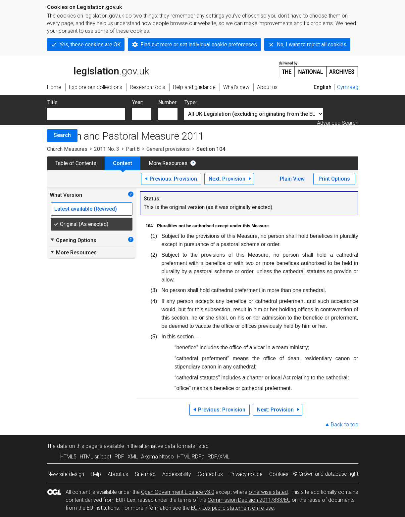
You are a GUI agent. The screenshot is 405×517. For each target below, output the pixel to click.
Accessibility (176, 474)
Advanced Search (337, 123)
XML (132, 456)
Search (62, 135)
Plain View (292, 179)
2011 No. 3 (106, 149)
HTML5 (68, 456)
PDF (119, 456)
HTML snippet (95, 456)
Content (122, 163)
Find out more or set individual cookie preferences (198, 44)
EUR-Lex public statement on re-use (232, 508)
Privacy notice (246, 474)
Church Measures (67, 149)
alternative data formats (167, 446)
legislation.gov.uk (98, 68)
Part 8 (133, 149)
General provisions (168, 149)
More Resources (168, 163)
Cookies (278, 474)
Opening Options (73, 240)
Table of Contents (75, 163)
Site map (145, 474)
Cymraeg (347, 87)
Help (96, 474)
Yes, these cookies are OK (90, 44)
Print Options (334, 179)
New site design (65, 474)
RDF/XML (218, 456)
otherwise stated (268, 492)
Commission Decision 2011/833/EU (249, 500)
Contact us (210, 474)
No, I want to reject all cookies (311, 44)
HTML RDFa (190, 456)
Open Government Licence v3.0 (177, 492)
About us (118, 474)
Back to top (344, 424)
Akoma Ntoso (157, 456)
